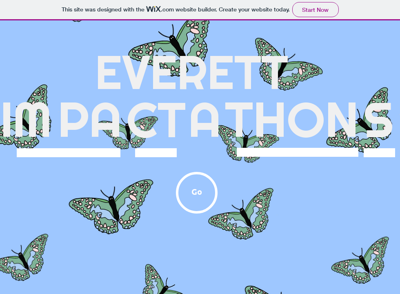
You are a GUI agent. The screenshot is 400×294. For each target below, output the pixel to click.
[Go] (197, 193)
